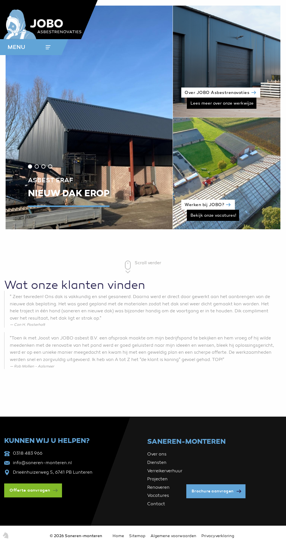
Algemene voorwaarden (173, 535)
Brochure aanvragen (213, 491)
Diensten (156, 462)
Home (118, 535)
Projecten (157, 479)
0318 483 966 (27, 453)
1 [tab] (30, 166)
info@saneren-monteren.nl (42, 463)
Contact (156, 504)
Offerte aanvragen (29, 490)
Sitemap (137, 535)
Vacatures (158, 495)
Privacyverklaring (217, 535)
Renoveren (158, 487)
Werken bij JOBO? (204, 204)
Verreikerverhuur (164, 471)
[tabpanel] (89, 117)
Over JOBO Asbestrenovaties (217, 92)
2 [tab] (37, 166)
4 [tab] (50, 166)
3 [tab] (43, 166)
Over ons (156, 454)
